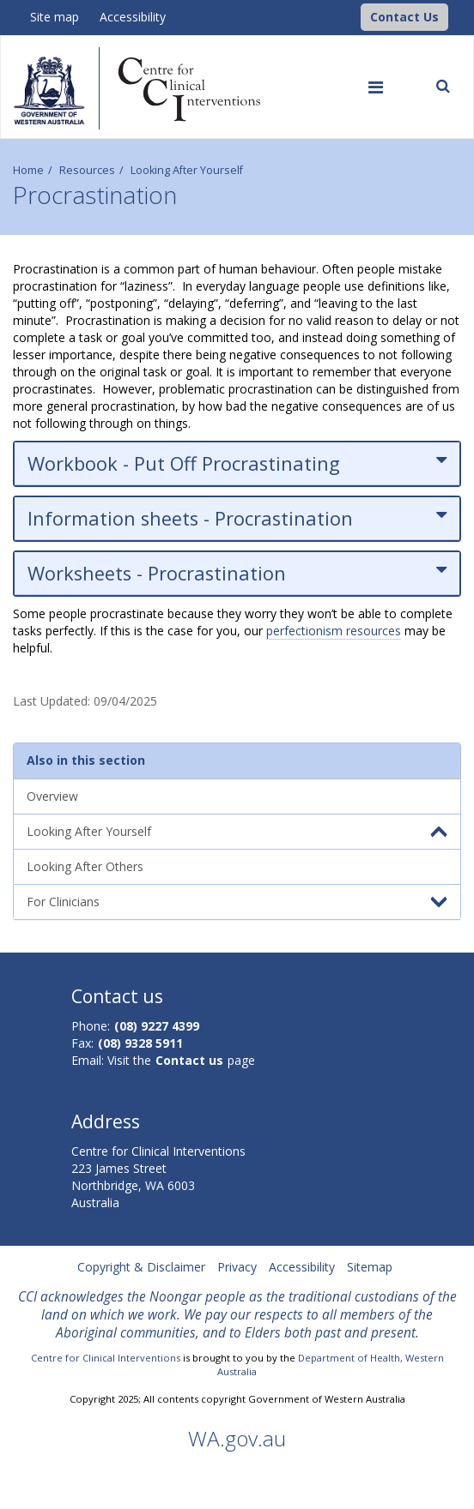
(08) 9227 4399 (156, 1026)
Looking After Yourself (187, 170)
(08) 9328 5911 (140, 1043)
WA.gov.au (237, 1438)
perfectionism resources (333, 630)
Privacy (237, 1267)
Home (28, 170)
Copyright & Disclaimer (141, 1267)
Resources (87, 170)
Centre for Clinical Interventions (105, 1357)
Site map (54, 17)
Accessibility (133, 17)
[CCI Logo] (356, 16)
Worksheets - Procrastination (237, 573)
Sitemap (369, 1267)
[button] (404, 17)
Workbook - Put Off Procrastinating (237, 463)
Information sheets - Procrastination (237, 518)
